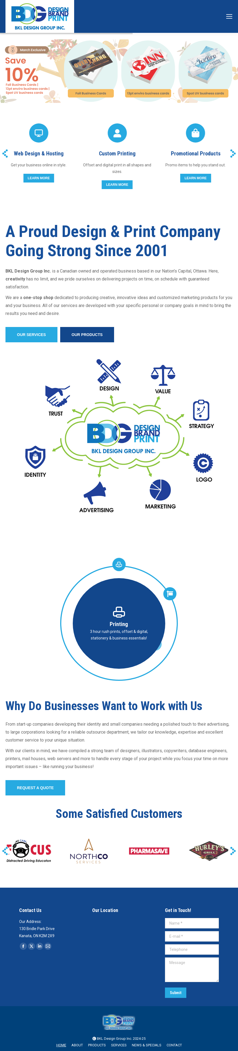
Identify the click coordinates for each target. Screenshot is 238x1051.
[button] (5, 153)
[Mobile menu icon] (229, 16)
